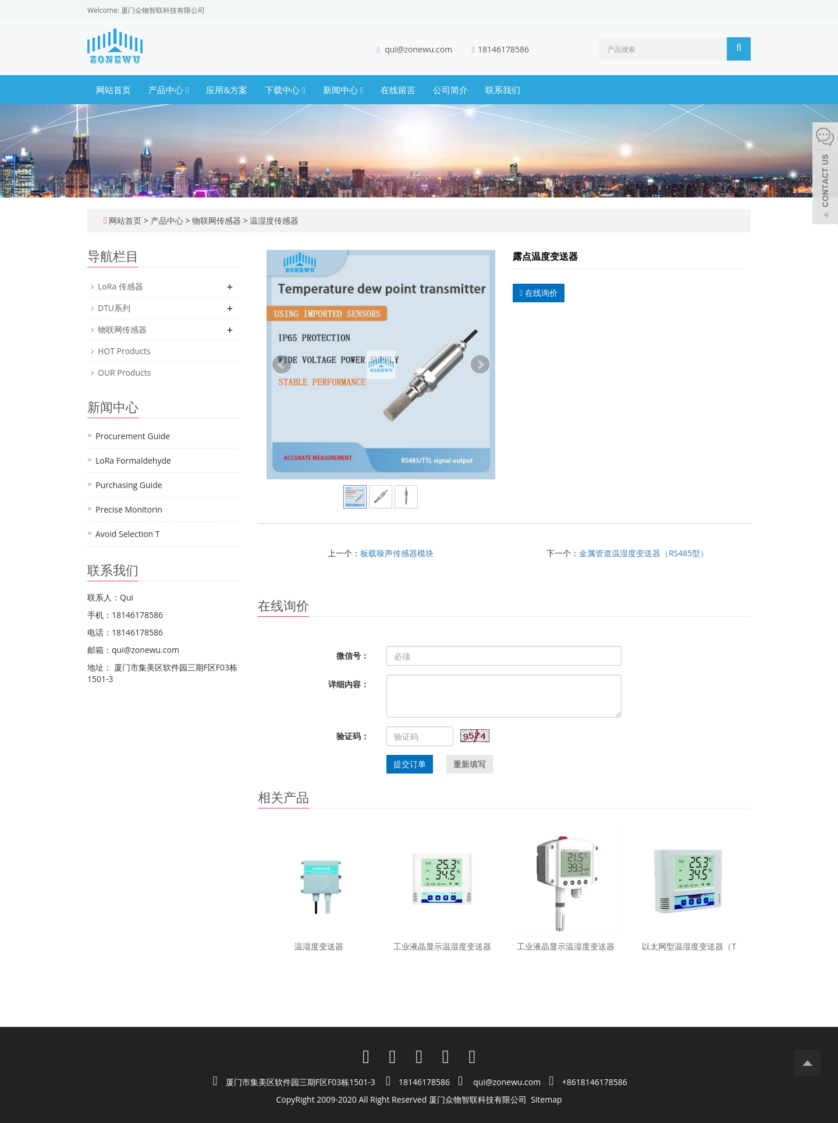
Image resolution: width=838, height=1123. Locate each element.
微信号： (352, 655)
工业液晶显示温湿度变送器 (442, 946)
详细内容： (348, 684)
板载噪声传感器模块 (397, 553)
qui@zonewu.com (418, 49)
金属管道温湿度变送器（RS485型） (643, 553)
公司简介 (450, 90)
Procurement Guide (132, 436)
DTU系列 (114, 307)
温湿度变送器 (318, 946)
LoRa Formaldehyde (133, 460)
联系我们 (502, 90)
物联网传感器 (216, 220)
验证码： (352, 735)
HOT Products (124, 350)
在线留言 (398, 90)
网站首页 (113, 90)
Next (480, 364)
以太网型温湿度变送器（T (689, 946)
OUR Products (124, 372)
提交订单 (409, 763)
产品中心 (168, 90)
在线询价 (539, 292)
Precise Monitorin (128, 509)
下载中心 (285, 90)
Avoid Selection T (127, 533)
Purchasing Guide (128, 484)
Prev (281, 364)
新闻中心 (343, 90)
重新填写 (469, 763)
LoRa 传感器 (120, 286)
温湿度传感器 (273, 220)
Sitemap (546, 1099)
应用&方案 (226, 90)
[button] (187, 90)
